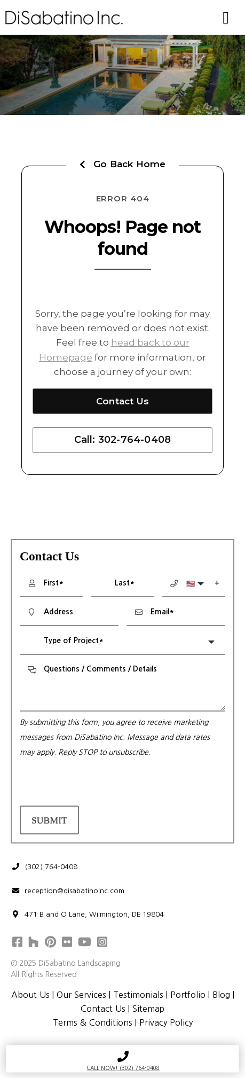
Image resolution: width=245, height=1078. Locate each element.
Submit (49, 820)
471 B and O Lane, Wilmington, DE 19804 (87, 914)
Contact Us (122, 401)
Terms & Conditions (92, 1022)
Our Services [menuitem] (81, 994)
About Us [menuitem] (30, 994)
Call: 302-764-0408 (122, 440)
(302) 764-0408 (44, 866)
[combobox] (122, 642)
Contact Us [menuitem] (103, 1008)
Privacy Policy (166, 1022)
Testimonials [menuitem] (138, 994)
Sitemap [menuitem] (148, 1008)
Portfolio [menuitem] (188, 994)
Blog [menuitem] (221, 994)
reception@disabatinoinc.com (67, 890)
